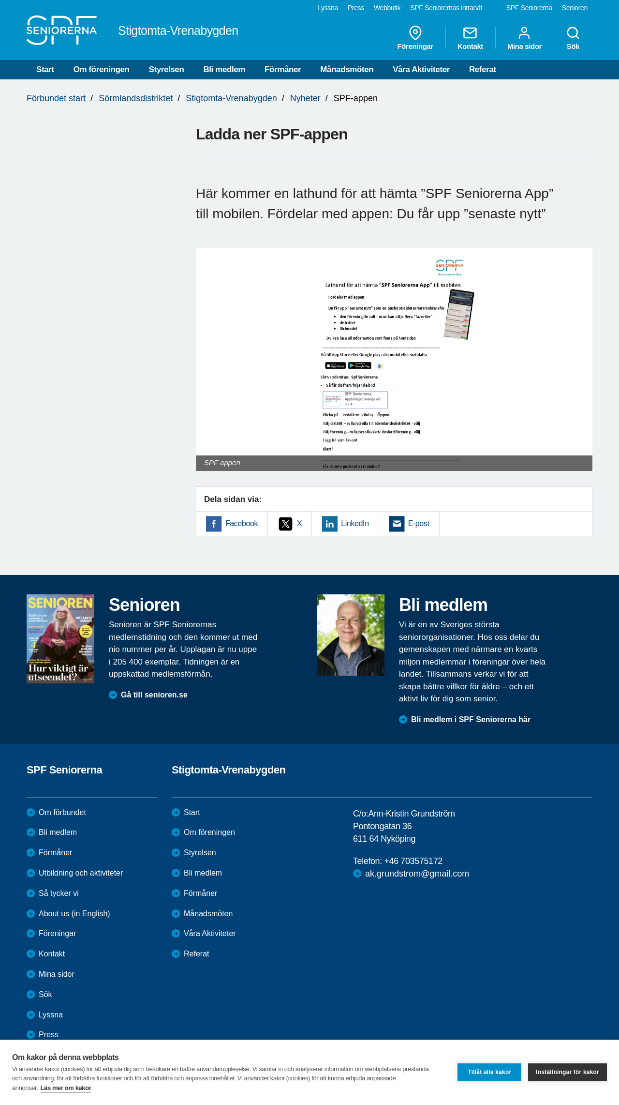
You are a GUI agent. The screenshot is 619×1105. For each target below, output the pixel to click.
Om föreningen (102, 69)
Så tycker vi (59, 893)
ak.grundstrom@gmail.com (417, 873)
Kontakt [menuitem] (470, 38)
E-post (418, 523)
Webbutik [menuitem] (387, 8)
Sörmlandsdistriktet (136, 98)
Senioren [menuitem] (575, 8)
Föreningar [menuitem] (415, 38)
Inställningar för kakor (567, 1072)
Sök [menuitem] (573, 38)
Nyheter (305, 98)
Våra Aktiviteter (421, 69)
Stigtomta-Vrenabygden (231, 98)
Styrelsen (166, 69)
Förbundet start (56, 98)
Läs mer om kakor (66, 1087)
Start (45, 69)
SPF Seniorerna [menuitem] (529, 8)
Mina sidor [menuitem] (524, 38)
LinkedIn (354, 523)
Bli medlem (224, 69)
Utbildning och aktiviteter (81, 873)
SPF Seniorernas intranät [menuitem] (446, 8)
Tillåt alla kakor (489, 1072)
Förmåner (283, 69)
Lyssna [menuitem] (328, 8)
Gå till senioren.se (154, 695)
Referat (482, 69)
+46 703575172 (413, 861)
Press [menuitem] (356, 8)
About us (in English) (74, 913)
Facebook (241, 523)
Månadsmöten (346, 69)
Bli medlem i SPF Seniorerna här (471, 719)
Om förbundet (62, 812)
